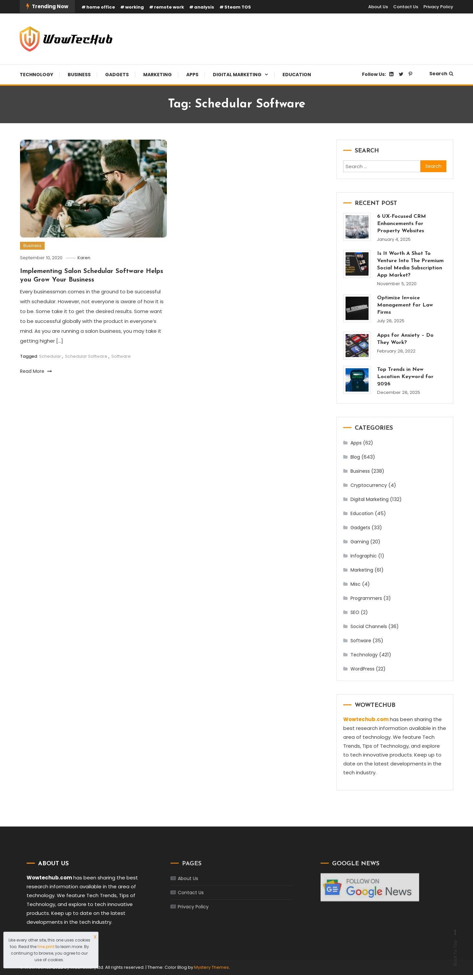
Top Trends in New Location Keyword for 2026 (405, 377)
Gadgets (117, 74)
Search (441, 73)
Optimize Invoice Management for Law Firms (405, 305)
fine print (46, 946)
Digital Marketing (237, 74)
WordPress (362, 669)
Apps (192, 74)
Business (79, 74)
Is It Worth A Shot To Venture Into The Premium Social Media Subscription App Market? (410, 264)
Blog (355, 457)
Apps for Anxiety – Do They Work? (405, 339)
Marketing (157, 74)
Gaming (359, 541)
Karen (84, 258)
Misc (355, 584)
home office (100, 7)
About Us (378, 7)
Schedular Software (86, 356)
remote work (169, 7)
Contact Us (405, 7)
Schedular (50, 356)
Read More (36, 371)
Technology (36, 74)
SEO (354, 612)
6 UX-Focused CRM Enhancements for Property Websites (401, 224)
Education (296, 74)
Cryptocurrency (368, 485)
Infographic (363, 556)
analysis (204, 7)
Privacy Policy (438, 7)
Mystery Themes (211, 967)
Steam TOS (237, 7)
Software (121, 356)
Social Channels (368, 626)
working (134, 7)
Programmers (366, 598)
